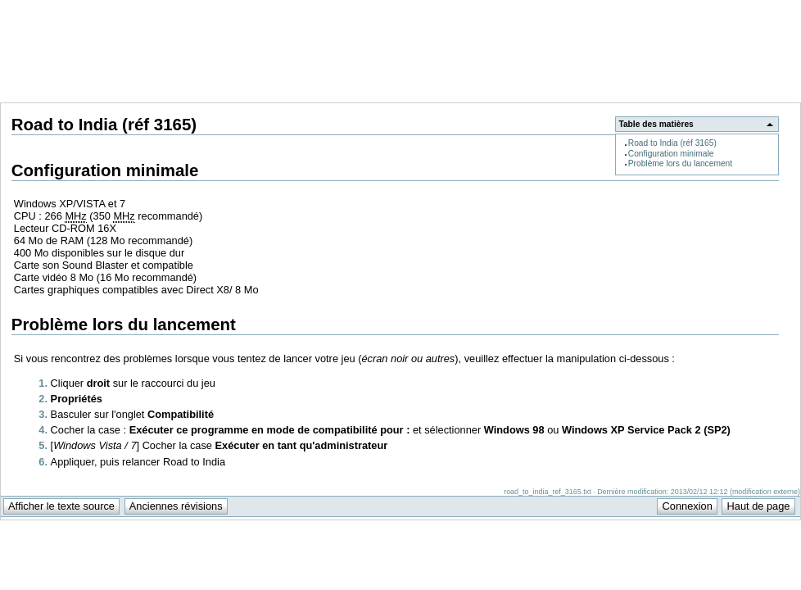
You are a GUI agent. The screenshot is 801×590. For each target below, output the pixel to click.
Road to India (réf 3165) (672, 143)
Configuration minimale (671, 153)
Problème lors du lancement (680, 163)
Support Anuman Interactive (715, 9)
